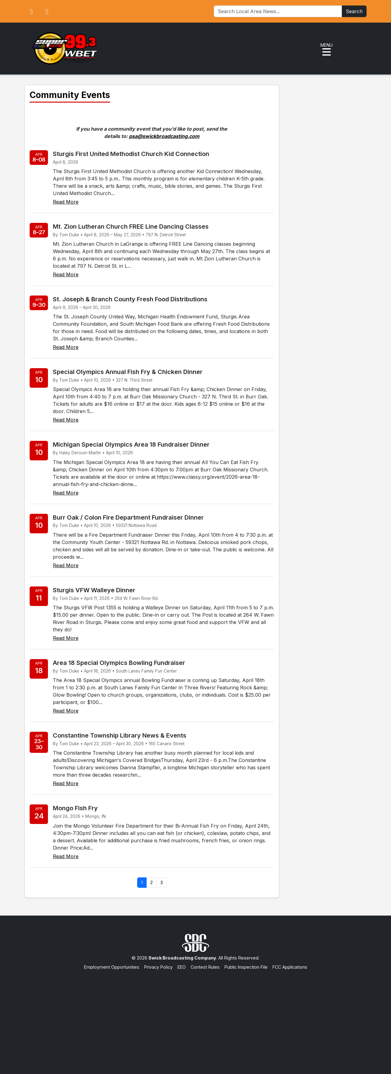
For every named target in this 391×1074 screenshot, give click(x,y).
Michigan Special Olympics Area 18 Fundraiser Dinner (131, 444)
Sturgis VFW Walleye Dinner (94, 590)
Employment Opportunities (111, 967)
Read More (66, 202)
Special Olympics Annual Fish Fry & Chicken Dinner (128, 372)
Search (354, 11)
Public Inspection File (246, 967)
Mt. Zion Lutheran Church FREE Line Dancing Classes (131, 226)
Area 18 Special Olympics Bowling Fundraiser (119, 662)
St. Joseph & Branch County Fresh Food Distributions (130, 299)
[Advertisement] (195, 1016)
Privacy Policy (158, 967)
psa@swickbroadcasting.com (164, 136)
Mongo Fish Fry (75, 808)
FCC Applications (289, 967)
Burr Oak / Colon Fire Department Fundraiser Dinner (128, 517)
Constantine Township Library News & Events (119, 735)
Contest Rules (205, 967)
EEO (181, 967)
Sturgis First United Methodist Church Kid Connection (131, 154)
